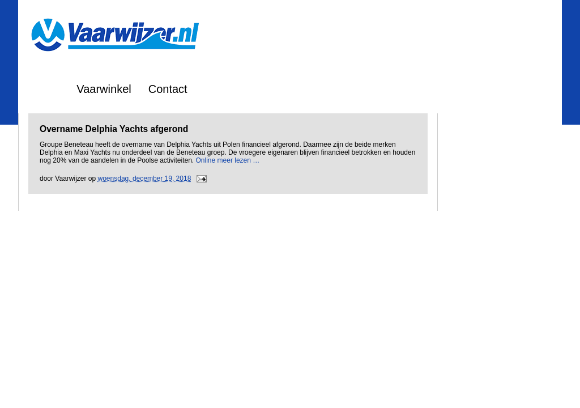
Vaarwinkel (103, 89)
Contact (167, 89)
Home (44, 89)
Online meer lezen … (228, 160)
